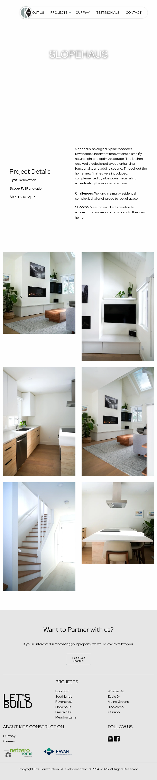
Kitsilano (114, 712)
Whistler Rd (116, 691)
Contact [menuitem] (134, 12)
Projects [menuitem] (58, 12)
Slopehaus (63, 707)
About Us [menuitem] (36, 12)
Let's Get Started (78, 659)
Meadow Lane (65, 717)
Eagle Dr (114, 696)
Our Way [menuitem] (83, 12)
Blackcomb (116, 707)
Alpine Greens (118, 701)
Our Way (9, 736)
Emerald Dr (63, 712)
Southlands (63, 696)
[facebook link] (117, 740)
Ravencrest (63, 701)
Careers (9, 741)
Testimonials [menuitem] (107, 12)
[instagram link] (110, 740)
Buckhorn (62, 691)
